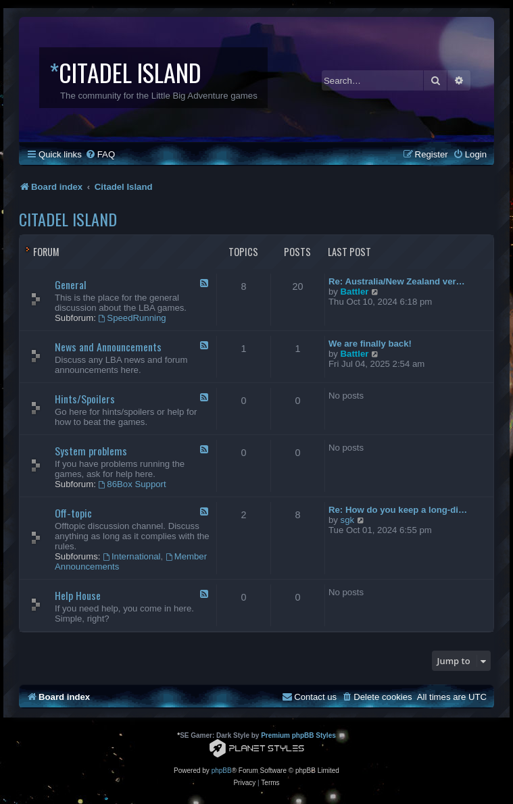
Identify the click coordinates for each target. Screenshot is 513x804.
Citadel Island (68, 219)
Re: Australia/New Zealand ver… (396, 281)
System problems (91, 451)
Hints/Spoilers (85, 399)
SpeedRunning (132, 318)
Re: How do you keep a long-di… (397, 510)
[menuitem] (100, 154)
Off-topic (73, 513)
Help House (78, 595)
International (131, 556)
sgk (348, 520)
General (71, 284)
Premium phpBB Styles (298, 735)
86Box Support (132, 484)
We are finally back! (370, 343)
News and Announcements (108, 346)
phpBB (222, 770)
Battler (355, 291)
